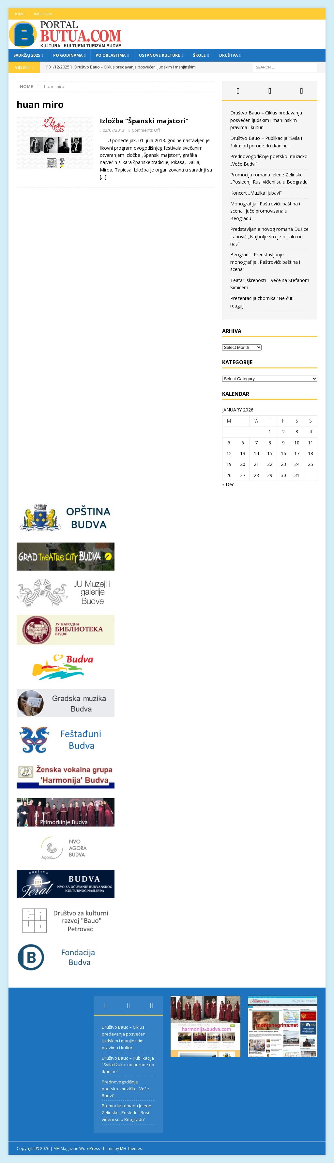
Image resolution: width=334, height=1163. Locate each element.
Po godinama (68, 55)
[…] (103, 177)
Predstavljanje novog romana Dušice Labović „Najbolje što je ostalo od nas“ (269, 236)
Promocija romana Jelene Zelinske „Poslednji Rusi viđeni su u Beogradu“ (126, 1112)
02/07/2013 (113, 130)
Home (18, 13)
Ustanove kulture (159, 55)
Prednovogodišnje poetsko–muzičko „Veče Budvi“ (125, 1088)
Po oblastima (111, 55)
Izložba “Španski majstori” (144, 120)
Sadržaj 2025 (26, 55)
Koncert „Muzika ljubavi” (255, 193)
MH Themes (131, 1148)
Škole (199, 55)
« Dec (228, 484)
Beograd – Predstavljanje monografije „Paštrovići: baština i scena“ (265, 261)
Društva (228, 55)
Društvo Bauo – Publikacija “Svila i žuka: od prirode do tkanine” (128, 1065)
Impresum (43, 13)
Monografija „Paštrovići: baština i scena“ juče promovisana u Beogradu (265, 211)
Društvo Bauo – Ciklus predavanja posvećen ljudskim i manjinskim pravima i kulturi (266, 120)
